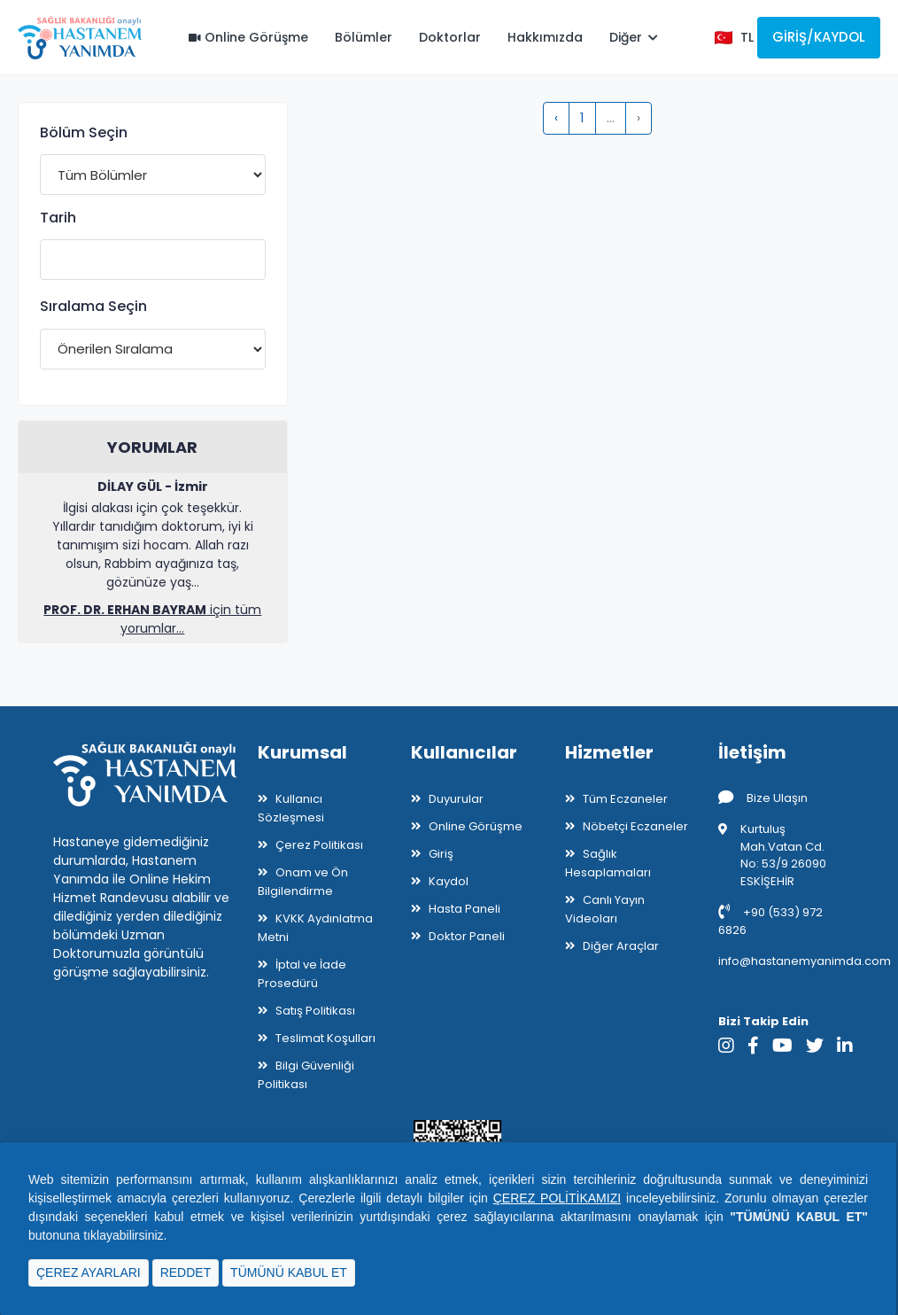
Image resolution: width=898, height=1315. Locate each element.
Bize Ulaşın (763, 798)
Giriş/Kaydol (818, 36)
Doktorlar (450, 37)
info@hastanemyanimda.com (804, 961)
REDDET (186, 1272)
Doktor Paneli (467, 936)
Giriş (441, 853)
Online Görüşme (248, 37)
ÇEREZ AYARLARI (88, 1272)
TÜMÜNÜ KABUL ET (288, 1272)
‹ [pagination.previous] (556, 117)
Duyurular (456, 798)
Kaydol (448, 881)
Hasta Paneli (464, 908)
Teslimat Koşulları (325, 1038)
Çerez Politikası (319, 844)
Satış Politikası (315, 1010)
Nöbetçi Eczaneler (635, 826)
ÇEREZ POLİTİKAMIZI (557, 1198)
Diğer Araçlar (621, 946)
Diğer (633, 37)
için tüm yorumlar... (152, 619)
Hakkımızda (545, 37)
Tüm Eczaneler (625, 798)
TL (747, 37)
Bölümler (363, 37)
